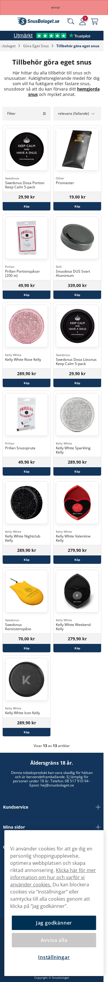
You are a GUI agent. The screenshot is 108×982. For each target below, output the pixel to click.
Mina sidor (51, 827)
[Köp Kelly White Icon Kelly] (26, 732)
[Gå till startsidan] (38, 21)
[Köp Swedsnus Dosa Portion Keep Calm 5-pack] (26, 206)
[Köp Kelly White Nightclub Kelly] (26, 559)
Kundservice (51, 807)
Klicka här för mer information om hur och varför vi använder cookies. (53, 877)
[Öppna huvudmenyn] (9, 21)
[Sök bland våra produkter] (70, 21)
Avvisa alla (54, 940)
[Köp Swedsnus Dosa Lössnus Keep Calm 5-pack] (77, 383)
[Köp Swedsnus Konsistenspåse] (26, 648)
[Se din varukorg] (94, 21)
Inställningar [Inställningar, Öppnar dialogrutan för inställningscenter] (54, 957)
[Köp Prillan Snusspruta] (26, 471)
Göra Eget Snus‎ (36, 45)
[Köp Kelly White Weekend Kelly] (77, 648)
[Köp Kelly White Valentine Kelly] (77, 559)
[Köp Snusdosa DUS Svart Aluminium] (77, 294)
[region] (54, 903)
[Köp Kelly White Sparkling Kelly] (77, 471)
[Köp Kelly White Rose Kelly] (26, 383)
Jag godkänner (54, 923)
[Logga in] (82, 21)
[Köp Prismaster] (77, 206)
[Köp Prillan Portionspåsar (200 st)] (26, 294)
